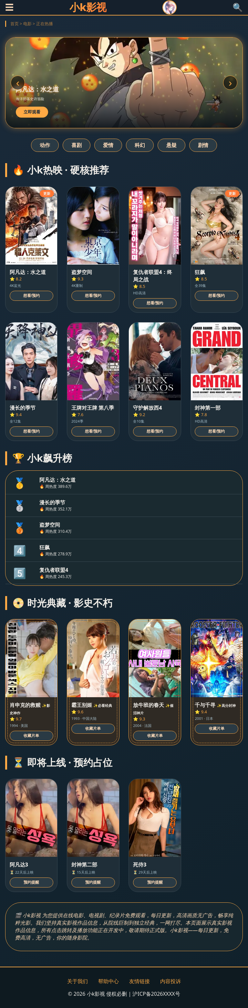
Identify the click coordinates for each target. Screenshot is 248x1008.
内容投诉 (170, 981)
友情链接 (139, 981)
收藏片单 (31, 735)
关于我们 (77, 981)
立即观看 (32, 112)
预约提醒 (31, 882)
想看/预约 (31, 295)
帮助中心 (108, 981)
